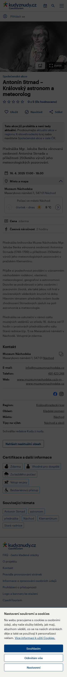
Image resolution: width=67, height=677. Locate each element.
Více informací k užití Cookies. (35, 638)
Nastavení (33, 667)
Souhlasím (33, 648)
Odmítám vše (33, 658)
